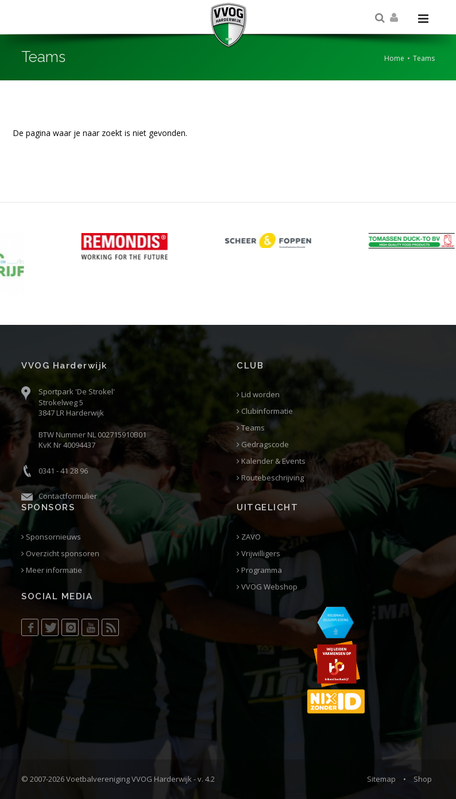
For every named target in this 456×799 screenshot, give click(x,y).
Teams (251, 428)
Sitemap (381, 779)
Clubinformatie (265, 411)
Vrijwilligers (258, 553)
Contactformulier (67, 496)
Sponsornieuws (51, 537)
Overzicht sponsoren (60, 553)
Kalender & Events (271, 461)
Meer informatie (51, 570)
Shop (423, 779)
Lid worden (258, 395)
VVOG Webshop (267, 587)
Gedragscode (263, 444)
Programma (259, 570)
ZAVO (249, 537)
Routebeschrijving (270, 478)
